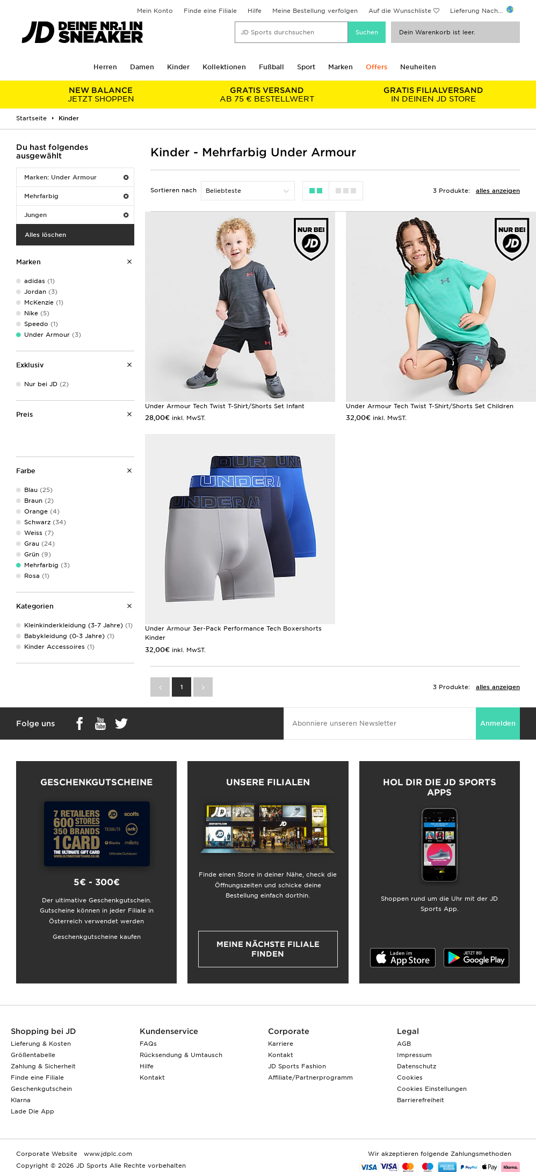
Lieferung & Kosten (41, 1043)
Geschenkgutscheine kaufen (97, 937)
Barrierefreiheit (420, 1100)
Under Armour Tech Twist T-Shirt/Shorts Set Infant (225, 406)
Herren (105, 67)
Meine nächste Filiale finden (268, 949)
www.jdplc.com (107, 1153)
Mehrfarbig (76, 196)
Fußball (271, 67)
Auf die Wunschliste (399, 11)
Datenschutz (416, 1066)
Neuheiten (418, 67)
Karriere (280, 1043)
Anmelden (498, 723)
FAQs (148, 1043)
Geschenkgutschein (41, 1089)
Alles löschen (45, 234)
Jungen (76, 215)
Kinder (178, 67)
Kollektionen (224, 67)
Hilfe (255, 11)
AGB (404, 1043)
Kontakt (152, 1077)
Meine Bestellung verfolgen (315, 11)
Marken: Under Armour (76, 177)
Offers (376, 67)
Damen (142, 67)
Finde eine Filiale (210, 11)
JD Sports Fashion (297, 1066)
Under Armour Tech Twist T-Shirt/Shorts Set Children (429, 406)
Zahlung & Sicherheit (43, 1066)
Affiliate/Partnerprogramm (310, 1077)
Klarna (21, 1100)
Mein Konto (155, 11)
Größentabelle (33, 1055)
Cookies (410, 1077)
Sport (306, 67)
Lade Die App (32, 1111)
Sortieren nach (173, 190)
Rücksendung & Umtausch (181, 1055)
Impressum (414, 1055)
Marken (340, 67)
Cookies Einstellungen (432, 1089)
